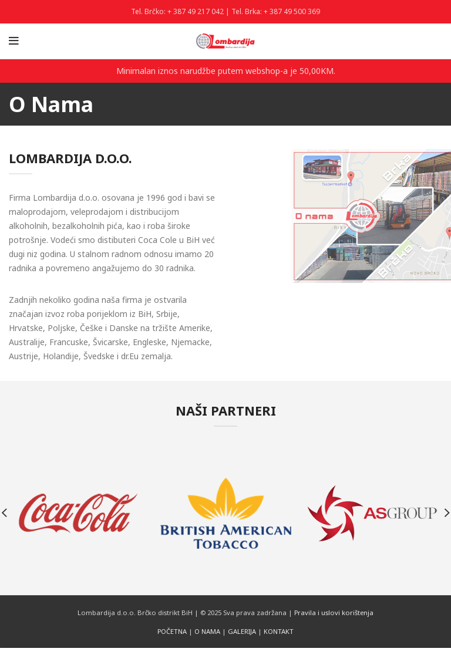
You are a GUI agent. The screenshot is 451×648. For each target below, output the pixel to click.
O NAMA (207, 631)
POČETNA (172, 631)
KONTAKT (279, 631)
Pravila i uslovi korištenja (333, 612)
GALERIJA (242, 631)
